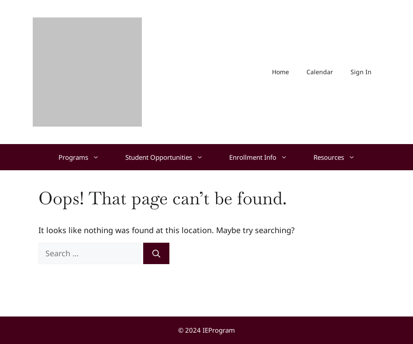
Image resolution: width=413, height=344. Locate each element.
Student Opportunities (170, 157)
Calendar (319, 72)
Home (280, 72)
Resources (340, 157)
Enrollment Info (264, 157)
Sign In (361, 72)
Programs (85, 157)
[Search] (156, 253)
